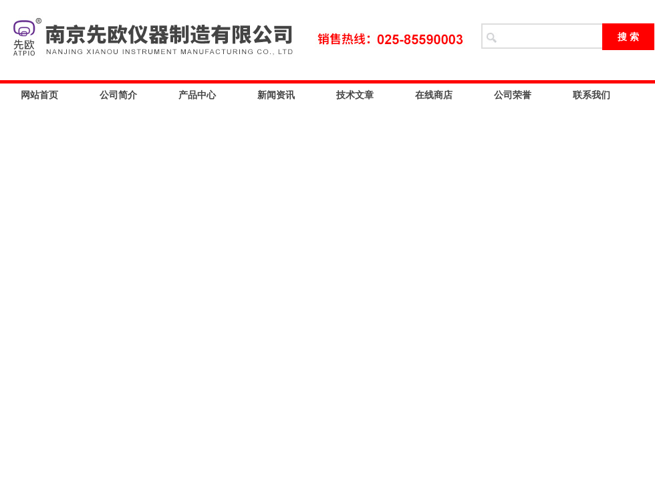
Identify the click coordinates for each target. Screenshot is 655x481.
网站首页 (39, 95)
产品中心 (197, 95)
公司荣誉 (512, 95)
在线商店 (433, 95)
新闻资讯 (276, 95)
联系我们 (591, 95)
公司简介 (118, 95)
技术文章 (355, 95)
